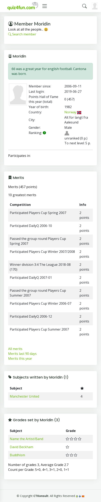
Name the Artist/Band (26, 439)
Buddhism (17, 455)
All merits (15, 349)
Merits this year (20, 358)
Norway (72, 112)
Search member (22, 34)
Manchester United (24, 396)
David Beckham (21, 447)
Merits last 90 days (22, 353)
